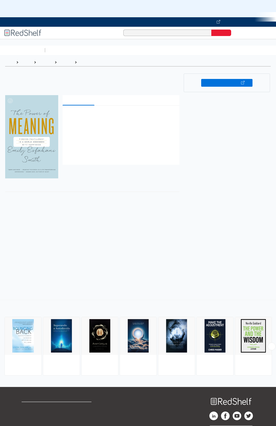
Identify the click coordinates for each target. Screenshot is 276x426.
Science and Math (84, 50)
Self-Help (45, 62)
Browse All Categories (22, 50)
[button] (122, 115)
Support (28, 414)
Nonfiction (261, 50)
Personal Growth (92, 62)
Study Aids (58, 50)
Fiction (244, 50)
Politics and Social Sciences (212, 50)
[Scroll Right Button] (272, 346)
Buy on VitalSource (227, 83)
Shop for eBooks (35, 407)
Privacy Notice (33, 421)
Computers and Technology (123, 50)
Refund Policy (79, 414)
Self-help (66, 62)
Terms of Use (79, 407)
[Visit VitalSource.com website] (138, 22)
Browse (26, 62)
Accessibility (78, 421)
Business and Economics (167, 50)
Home (9, 62)
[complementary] (138, 338)
